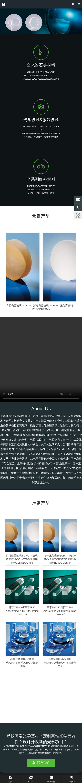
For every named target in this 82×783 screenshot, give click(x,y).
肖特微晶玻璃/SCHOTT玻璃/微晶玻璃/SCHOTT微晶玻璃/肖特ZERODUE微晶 (22, 559)
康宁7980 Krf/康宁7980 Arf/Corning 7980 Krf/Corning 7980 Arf (22, 611)
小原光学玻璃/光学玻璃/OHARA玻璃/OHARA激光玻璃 (22, 663)
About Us (41, 408)
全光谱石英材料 (41, 65)
